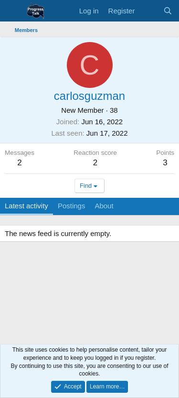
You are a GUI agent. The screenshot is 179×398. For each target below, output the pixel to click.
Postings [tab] (71, 206)
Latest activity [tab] (26, 206)
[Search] (167, 11)
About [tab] (104, 206)
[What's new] (148, 11)
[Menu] (13, 11)
